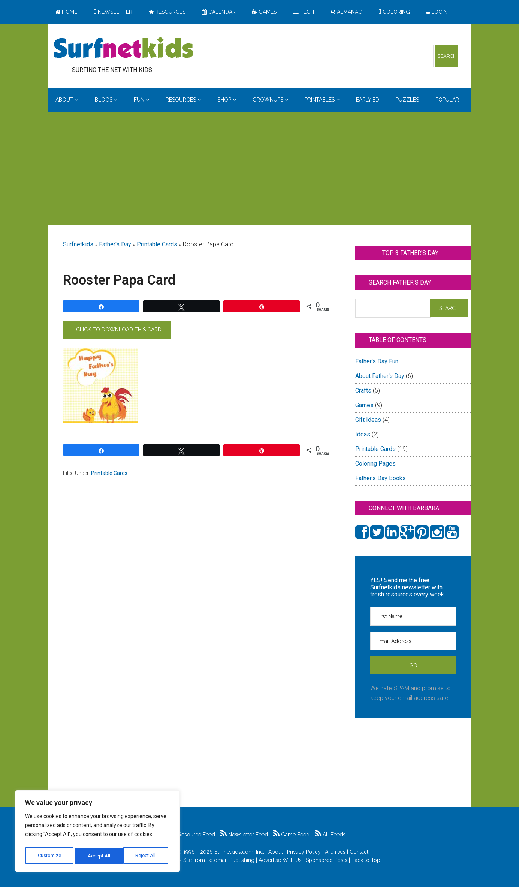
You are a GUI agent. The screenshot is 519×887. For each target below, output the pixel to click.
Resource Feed (192, 835)
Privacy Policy (304, 852)
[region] (97, 832)
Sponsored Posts (326, 860)
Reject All (98, 856)
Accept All (147, 856)
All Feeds (330, 835)
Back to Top (365, 860)
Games (364, 405)
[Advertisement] (260, 168)
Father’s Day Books (380, 478)
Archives (335, 852)
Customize (49, 856)
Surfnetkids (78, 244)
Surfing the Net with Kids (123, 48)
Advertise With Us (280, 860)
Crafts (363, 390)
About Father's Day (379, 375)
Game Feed (291, 835)
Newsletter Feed (244, 835)
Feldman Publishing (230, 860)
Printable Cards (157, 244)
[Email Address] (413, 641)
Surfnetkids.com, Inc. (239, 852)
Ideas (362, 434)
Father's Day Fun (376, 361)
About (275, 852)
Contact (359, 852)
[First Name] (413, 616)
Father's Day (115, 244)
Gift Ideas (368, 419)
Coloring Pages (375, 463)
